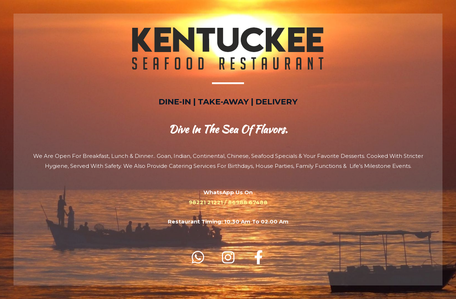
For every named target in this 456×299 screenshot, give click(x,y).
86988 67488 (248, 202)
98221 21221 (206, 202)
